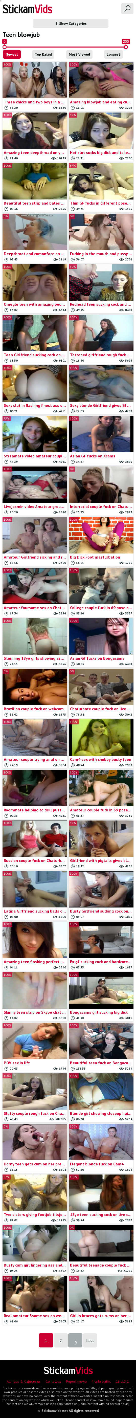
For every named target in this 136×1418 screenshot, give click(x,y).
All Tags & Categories (24, 1381)
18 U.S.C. (122, 1381)
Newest (12, 54)
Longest (113, 54)
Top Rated (43, 54)
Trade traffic (101, 1381)
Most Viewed (79, 54)
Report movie (76, 1381)
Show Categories (71, 23)
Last (90, 1340)
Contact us (53, 1381)
